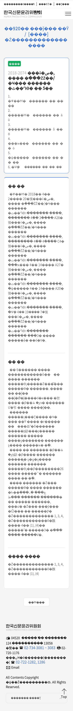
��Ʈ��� (62, 4)
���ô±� (45, 4)
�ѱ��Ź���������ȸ (22, 13)
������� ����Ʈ (37, 698)
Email (15, 667)
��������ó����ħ (19, 4)
